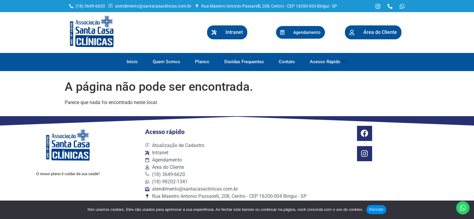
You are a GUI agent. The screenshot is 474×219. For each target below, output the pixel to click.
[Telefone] (390, 6)
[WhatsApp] (402, 6)
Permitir (376, 209)
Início (131, 61)
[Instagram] (377, 6)
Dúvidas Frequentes (244, 61)
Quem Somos (166, 61)
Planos (202, 61)
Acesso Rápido (328, 61)
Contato (287, 61)
